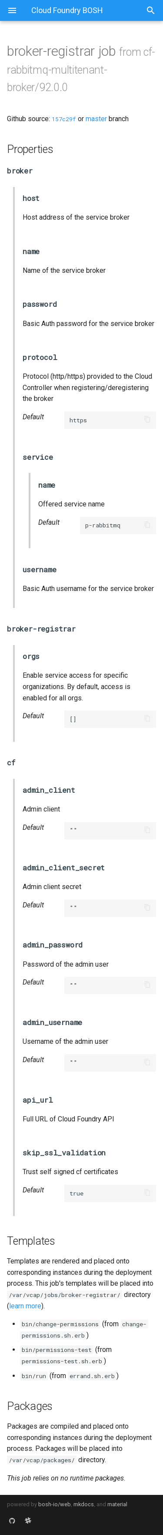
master (96, 119)
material (117, 1504)
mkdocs (83, 1504)
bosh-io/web (54, 1504)
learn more (25, 1306)
